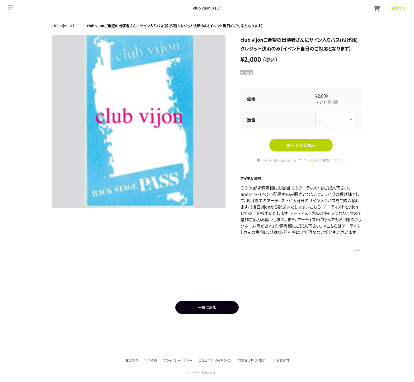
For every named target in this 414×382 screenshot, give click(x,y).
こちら (308, 160)
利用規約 (150, 360)
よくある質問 (280, 360)
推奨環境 (131, 360)
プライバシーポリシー (177, 360)
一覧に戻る (207, 307)
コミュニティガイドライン (215, 360)
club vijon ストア (207, 8)
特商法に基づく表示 (251, 360)
